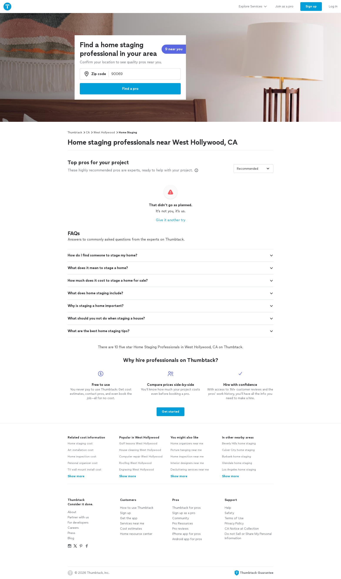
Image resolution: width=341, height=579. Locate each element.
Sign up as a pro (183, 513)
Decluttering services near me (189, 469)
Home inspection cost (82, 456)
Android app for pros (187, 539)
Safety (229, 513)
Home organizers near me (186, 443)
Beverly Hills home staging (239, 443)
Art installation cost (81, 450)
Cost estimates (131, 528)
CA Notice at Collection (242, 528)
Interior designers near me (187, 463)
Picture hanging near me (186, 450)
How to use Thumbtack (136, 508)
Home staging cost (80, 443)
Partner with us (78, 517)
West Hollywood (104, 132)
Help (228, 508)
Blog (71, 538)
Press (71, 533)
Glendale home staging (237, 463)
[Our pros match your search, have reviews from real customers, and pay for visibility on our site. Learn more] (196, 170)
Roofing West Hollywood (135, 463)
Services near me (132, 523)
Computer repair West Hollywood (140, 456)
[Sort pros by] (253, 168)
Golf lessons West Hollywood (138, 443)
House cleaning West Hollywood (140, 450)
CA (88, 132)
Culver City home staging (238, 450)
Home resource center (136, 534)
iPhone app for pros (186, 534)
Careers (73, 528)
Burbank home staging (236, 456)
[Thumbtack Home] (7, 6)
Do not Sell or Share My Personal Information (248, 536)
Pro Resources (182, 523)
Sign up (125, 513)
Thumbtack (75, 132)
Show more (76, 476)
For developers (78, 522)
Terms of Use (234, 518)
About (72, 512)
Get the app (128, 518)
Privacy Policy (234, 523)
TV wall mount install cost (84, 469)
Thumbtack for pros (186, 508)
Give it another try (170, 220)
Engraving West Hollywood (136, 469)
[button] (170, 255)
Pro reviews (180, 528)
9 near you (173, 49)
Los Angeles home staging (239, 469)
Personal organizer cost (83, 463)
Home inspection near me (187, 456)
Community (180, 518)
